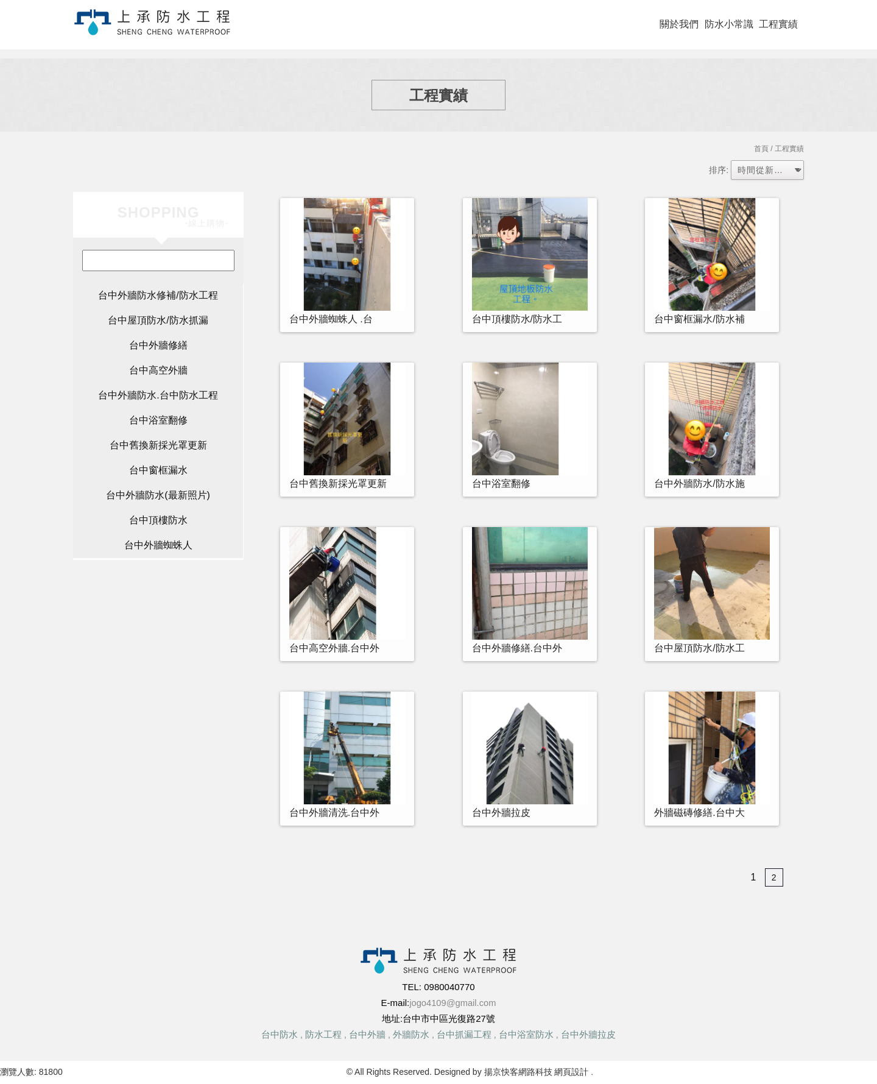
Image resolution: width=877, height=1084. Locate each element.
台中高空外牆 (158, 370)
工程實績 (778, 24)
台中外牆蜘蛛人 (158, 545)
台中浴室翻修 (158, 420)
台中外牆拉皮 (588, 1034)
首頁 (761, 148)
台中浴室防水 (526, 1034)
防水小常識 (729, 24)
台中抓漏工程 (464, 1034)
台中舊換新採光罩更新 (158, 445)
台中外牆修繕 (158, 345)
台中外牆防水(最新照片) (158, 495)
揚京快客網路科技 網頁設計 (536, 1072)
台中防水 (279, 1034)
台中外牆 (367, 1034)
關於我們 (679, 24)
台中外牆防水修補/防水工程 (157, 295)
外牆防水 (411, 1034)
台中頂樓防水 (158, 520)
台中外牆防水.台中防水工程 (157, 395)
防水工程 (323, 1034)
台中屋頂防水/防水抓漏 (158, 320)
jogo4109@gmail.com (453, 1002)
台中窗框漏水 (158, 470)
